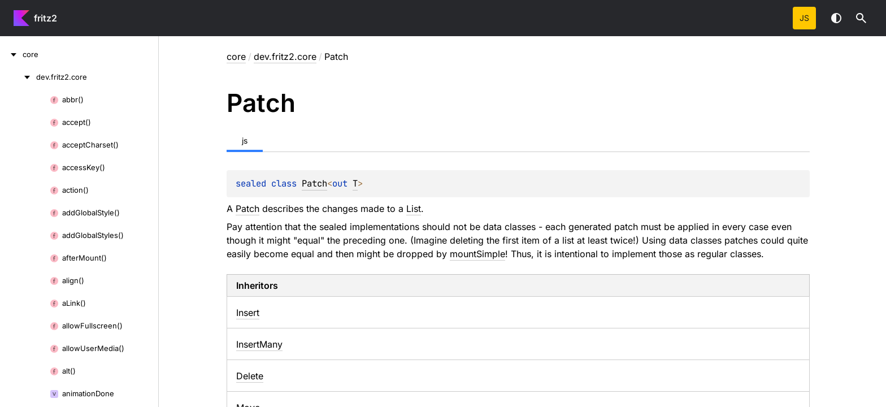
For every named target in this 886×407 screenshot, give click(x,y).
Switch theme (836, 18)
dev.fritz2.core (285, 56)
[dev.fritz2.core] (18, 77)
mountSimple (477, 253)
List (413, 208)
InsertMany (259, 344)
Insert (247, 312)
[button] (861, 18)
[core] (11, 54)
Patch (314, 183)
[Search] (861, 18)
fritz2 (45, 18)
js (804, 18)
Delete (249, 376)
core (236, 56)
